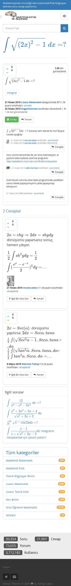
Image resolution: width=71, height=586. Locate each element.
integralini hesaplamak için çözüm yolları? (30, 433)
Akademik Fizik (15, 468)
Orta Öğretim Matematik (21, 507)
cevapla (59, 147)
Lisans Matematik (31, 102)
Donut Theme (11, 583)
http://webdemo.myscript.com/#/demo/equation (31, 161)
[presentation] (34, 44)
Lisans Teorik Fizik (17, 492)
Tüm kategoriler (22, 452)
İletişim (6, 567)
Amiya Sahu (45, 583)
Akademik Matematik (19, 460)
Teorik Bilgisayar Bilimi (20, 476)
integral (12, 93)
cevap (13, 119)
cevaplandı (12, 291)
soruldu (28, 105)
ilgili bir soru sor (20, 298)
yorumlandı (53, 140)
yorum (28, 119)
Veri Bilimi (12, 499)
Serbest (11, 515)
